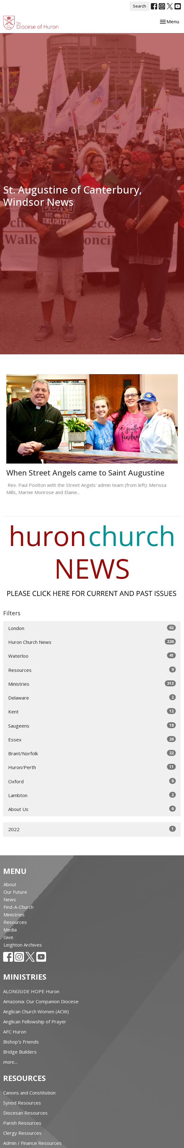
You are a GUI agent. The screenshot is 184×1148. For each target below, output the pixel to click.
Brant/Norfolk (92, 753)
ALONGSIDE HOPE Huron (31, 991)
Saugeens (92, 725)
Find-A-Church (18, 907)
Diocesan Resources (25, 1113)
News (9, 899)
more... (10, 1062)
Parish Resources (22, 1123)
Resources (92, 670)
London (92, 628)
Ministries (92, 683)
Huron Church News (92, 642)
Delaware (92, 697)
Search (139, 6)
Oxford (92, 781)
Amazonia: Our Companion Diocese (41, 1001)
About (9, 884)
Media (10, 929)
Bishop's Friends (21, 1041)
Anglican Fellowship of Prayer (34, 1021)
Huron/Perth (92, 767)
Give (8, 937)
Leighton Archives (22, 945)
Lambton (92, 795)
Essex (92, 739)
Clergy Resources (22, 1133)
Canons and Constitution (29, 1092)
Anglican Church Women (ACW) (36, 1011)
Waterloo (92, 655)
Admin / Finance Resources (32, 1143)
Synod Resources (22, 1103)
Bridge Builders (20, 1052)
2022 (92, 829)
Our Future (15, 892)
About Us (92, 809)
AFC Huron (14, 1031)
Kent (92, 711)
